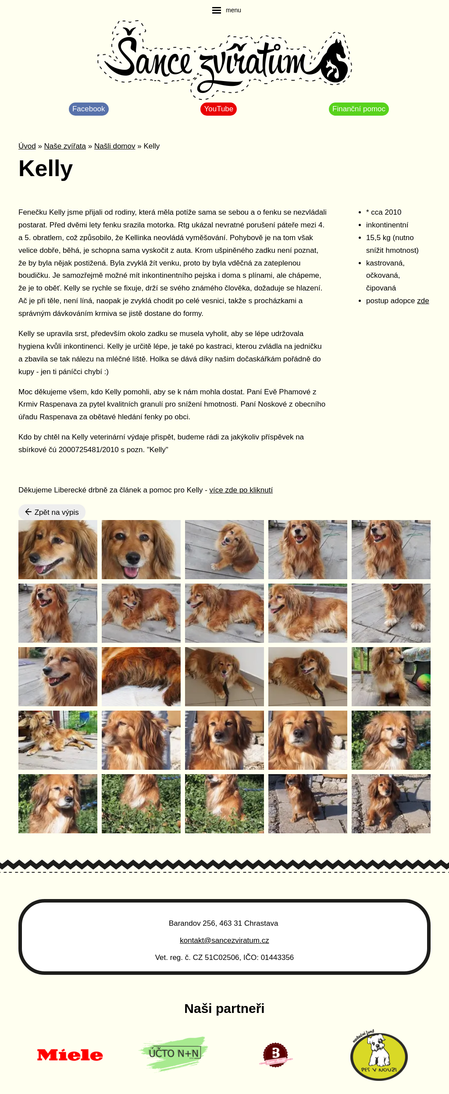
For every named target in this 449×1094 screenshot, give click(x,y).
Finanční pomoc (358, 109)
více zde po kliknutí (241, 490)
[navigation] (227, 10)
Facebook (88, 109)
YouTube (218, 109)
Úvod (27, 146)
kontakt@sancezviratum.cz (224, 940)
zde (423, 301)
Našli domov (114, 146)
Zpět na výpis (52, 512)
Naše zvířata (65, 146)
